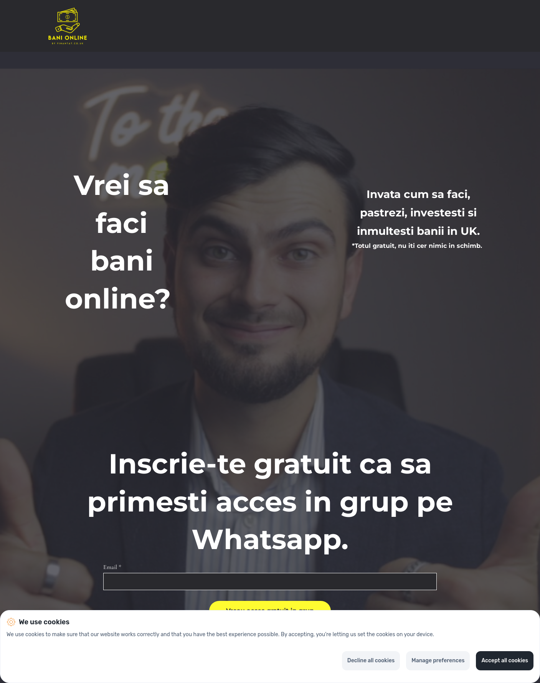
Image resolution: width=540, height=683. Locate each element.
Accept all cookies (504, 660)
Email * (112, 567)
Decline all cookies (371, 660)
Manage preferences (437, 660)
